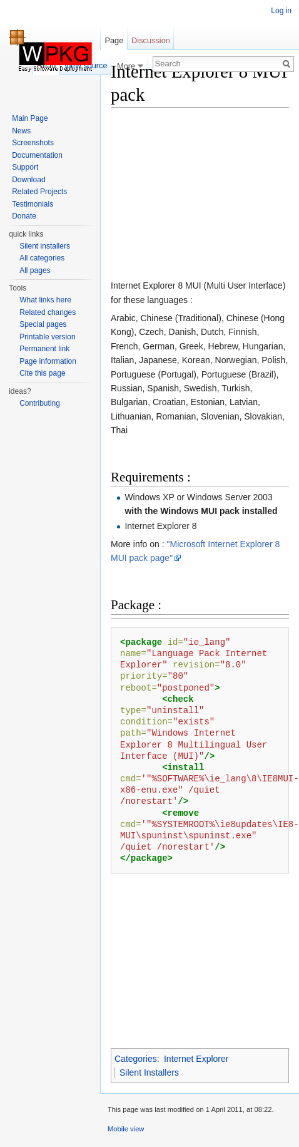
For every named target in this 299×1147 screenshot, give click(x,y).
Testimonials (32, 204)
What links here (45, 300)
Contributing (39, 403)
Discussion (150, 40)
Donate (24, 216)
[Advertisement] (195, 196)
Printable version (47, 336)
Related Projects (39, 191)
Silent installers (44, 246)
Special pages (42, 324)
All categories (41, 258)
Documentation (37, 155)
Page (113, 40)
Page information (47, 361)
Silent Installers (149, 1072)
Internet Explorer (196, 1059)
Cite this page (42, 373)
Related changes (47, 312)
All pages (34, 270)
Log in (281, 10)
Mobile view (126, 1129)
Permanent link (44, 348)
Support (25, 167)
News (21, 130)
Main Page (30, 118)
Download (28, 179)
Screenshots (33, 142)
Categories (135, 1059)
